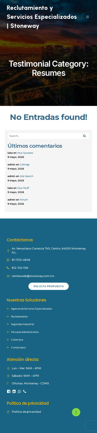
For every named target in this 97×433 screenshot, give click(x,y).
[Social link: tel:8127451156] (25, 391)
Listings (25, 164)
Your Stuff (23, 188)
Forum (24, 199)
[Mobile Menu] (87, 17)
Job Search (26, 176)
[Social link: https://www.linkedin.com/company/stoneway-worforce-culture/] (14, 391)
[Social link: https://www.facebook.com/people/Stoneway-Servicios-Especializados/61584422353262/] (9, 391)
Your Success (25, 152)
